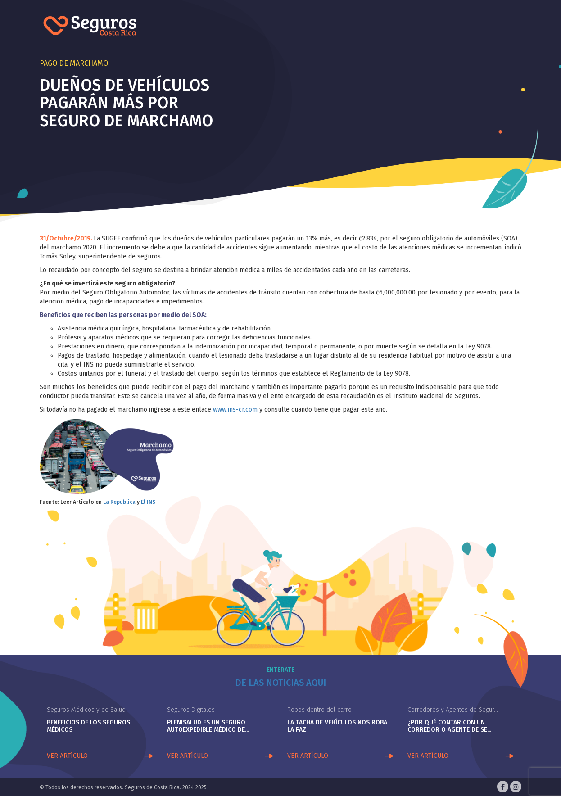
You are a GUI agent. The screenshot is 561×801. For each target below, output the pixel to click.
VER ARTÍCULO (67, 756)
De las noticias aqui (280, 682)
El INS (148, 502)
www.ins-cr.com (235, 409)
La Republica (119, 502)
